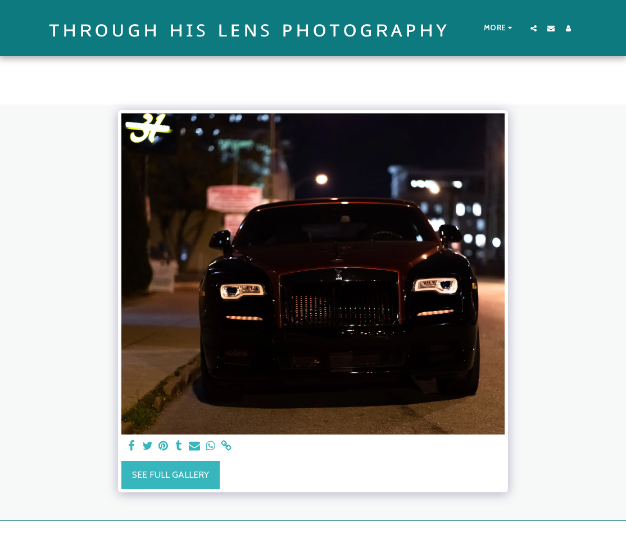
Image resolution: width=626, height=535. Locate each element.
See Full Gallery (170, 474)
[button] (533, 28)
